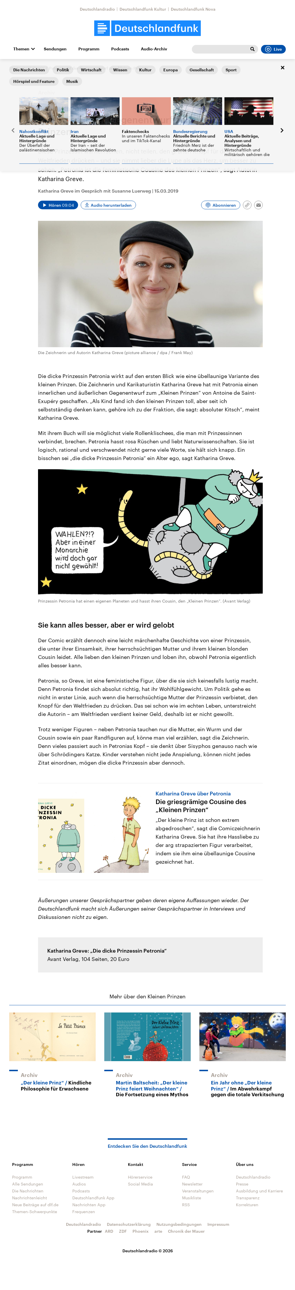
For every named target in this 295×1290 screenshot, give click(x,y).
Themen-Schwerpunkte (34, 1211)
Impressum (218, 1224)
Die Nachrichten (28, 1190)
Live (273, 49)
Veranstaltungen (198, 1190)
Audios (79, 1183)
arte (158, 1231)
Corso (38, 68)
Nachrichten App (88, 1204)
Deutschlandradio (97, 9)
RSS (186, 1204)
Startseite (18, 68)
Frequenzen (83, 1211)
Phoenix (141, 1231)
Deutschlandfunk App (93, 1197)
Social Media (140, 1183)
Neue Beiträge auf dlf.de (35, 1204)
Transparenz (248, 1197)
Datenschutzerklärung (129, 1224)
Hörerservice (140, 1177)
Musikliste (191, 1197)
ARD (109, 1231)
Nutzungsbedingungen (179, 1224)
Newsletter (192, 1183)
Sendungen (55, 49)
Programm (88, 49)
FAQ (186, 1177)
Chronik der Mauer (186, 1231)
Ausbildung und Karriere (259, 1190)
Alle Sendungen (27, 1183)
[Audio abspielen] (58, 205)
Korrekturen (247, 1204)
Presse (242, 1183)
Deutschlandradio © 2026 (147, 1250)
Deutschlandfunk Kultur (143, 9)
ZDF (123, 1231)
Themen (21, 49)
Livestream (83, 1177)
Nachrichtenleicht (29, 1197)
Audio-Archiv (154, 49)
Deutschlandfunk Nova (193, 9)
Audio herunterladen (111, 205)
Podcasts (120, 49)
